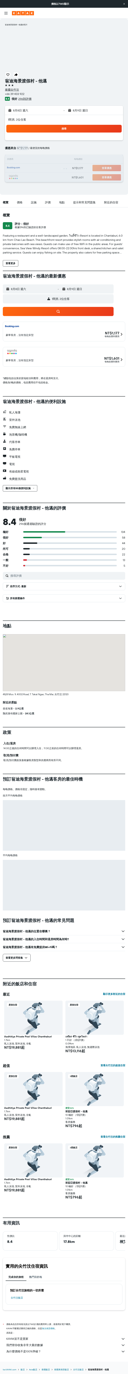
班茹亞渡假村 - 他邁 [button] (76, 1111)
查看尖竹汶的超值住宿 (113, 1065)
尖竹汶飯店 (17, 1297)
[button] (124, 4)
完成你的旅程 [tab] (16, 1277)
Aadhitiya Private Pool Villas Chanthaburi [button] (28, 1036)
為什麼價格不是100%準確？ (65, 1351)
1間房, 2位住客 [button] (17, 119)
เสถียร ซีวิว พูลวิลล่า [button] (76, 1036)
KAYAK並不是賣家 (65, 1339)
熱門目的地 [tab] (35, 1277)
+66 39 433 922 (14, 94)
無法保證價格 (48, 1328)
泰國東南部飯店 (61, 1369)
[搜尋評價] (67, 575)
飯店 (23, 1369)
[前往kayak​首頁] (23, 13)
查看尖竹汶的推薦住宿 (113, 1136)
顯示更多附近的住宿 (114, 994)
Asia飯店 (33, 1369)
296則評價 (24, 99)
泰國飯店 (45, 1369)
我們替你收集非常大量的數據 (65, 1345)
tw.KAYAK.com (9, 1369)
